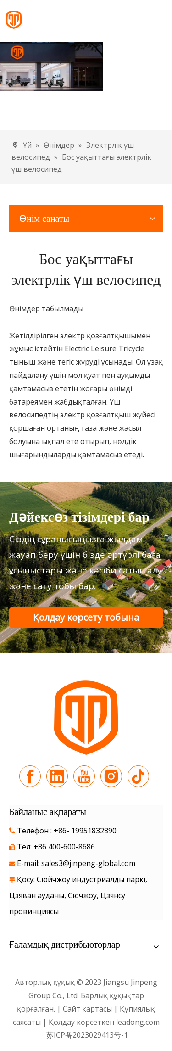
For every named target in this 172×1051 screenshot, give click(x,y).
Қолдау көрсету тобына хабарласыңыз (86, 619)
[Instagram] (111, 776)
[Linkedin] (57, 776)
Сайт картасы (87, 1009)
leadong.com (138, 1022)
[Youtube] (84, 776)
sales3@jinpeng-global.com (88, 863)
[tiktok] (138, 776)
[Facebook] (30, 776)
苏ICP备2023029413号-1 (86, 1035)
